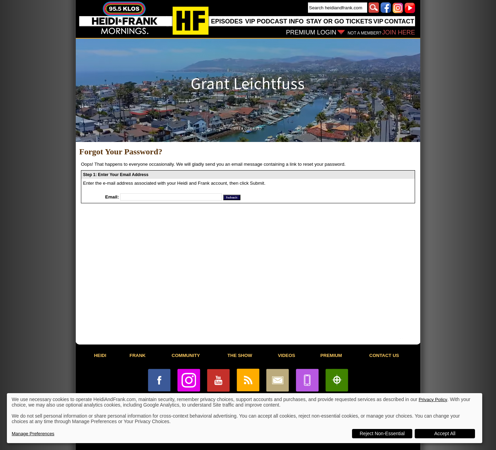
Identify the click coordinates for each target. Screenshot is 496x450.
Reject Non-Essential (382, 433)
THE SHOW (239, 355)
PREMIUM (331, 355)
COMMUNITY (186, 355)
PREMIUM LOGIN (311, 32)
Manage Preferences (33, 433)
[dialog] (244, 418)
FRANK (138, 355)
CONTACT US (384, 355)
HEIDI (100, 355)
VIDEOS (286, 355)
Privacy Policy (433, 399)
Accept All (444, 433)
